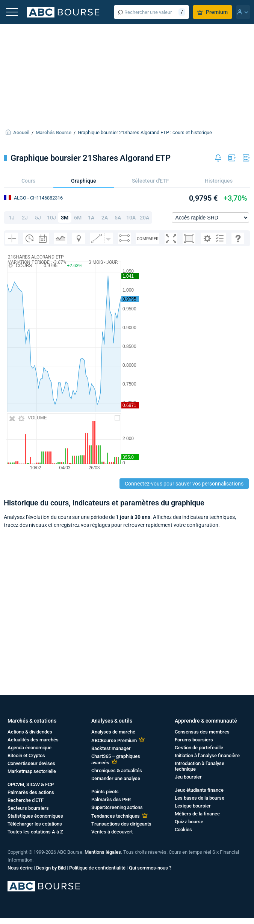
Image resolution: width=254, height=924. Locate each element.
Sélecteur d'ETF (150, 181)
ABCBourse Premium (114, 740)
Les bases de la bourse (199, 798)
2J (25, 218)
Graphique (83, 181)
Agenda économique (29, 747)
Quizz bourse (189, 821)
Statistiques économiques (35, 816)
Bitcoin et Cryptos (26, 755)
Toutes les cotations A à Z (35, 832)
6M (78, 218)
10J (51, 218)
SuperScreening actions (117, 807)
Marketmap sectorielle (32, 771)
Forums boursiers (194, 740)
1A (91, 218)
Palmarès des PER (111, 799)
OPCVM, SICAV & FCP (31, 784)
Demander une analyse (115, 778)
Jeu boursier (188, 777)
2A (104, 218)
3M (64, 218)
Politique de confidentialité (97, 868)
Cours (28, 181)
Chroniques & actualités (116, 770)
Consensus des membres (202, 732)
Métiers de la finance (197, 814)
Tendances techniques (115, 816)
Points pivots (105, 791)
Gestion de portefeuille (199, 747)
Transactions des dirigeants (121, 824)
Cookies (183, 829)
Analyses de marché (113, 732)
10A (131, 218)
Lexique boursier (193, 806)
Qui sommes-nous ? (150, 868)
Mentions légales (103, 852)
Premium (212, 12)
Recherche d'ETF (26, 800)
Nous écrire (20, 868)
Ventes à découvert (112, 832)
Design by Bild (51, 868)
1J (12, 218)
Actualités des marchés (33, 740)
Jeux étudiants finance (199, 790)
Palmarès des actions (31, 792)
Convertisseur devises (31, 763)
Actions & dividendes (30, 732)
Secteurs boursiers (28, 808)
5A (118, 218)
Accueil (21, 132)
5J (38, 218)
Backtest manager (111, 748)
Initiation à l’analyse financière (207, 755)
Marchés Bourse (53, 132)
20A (144, 218)
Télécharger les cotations (35, 824)
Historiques (219, 181)
